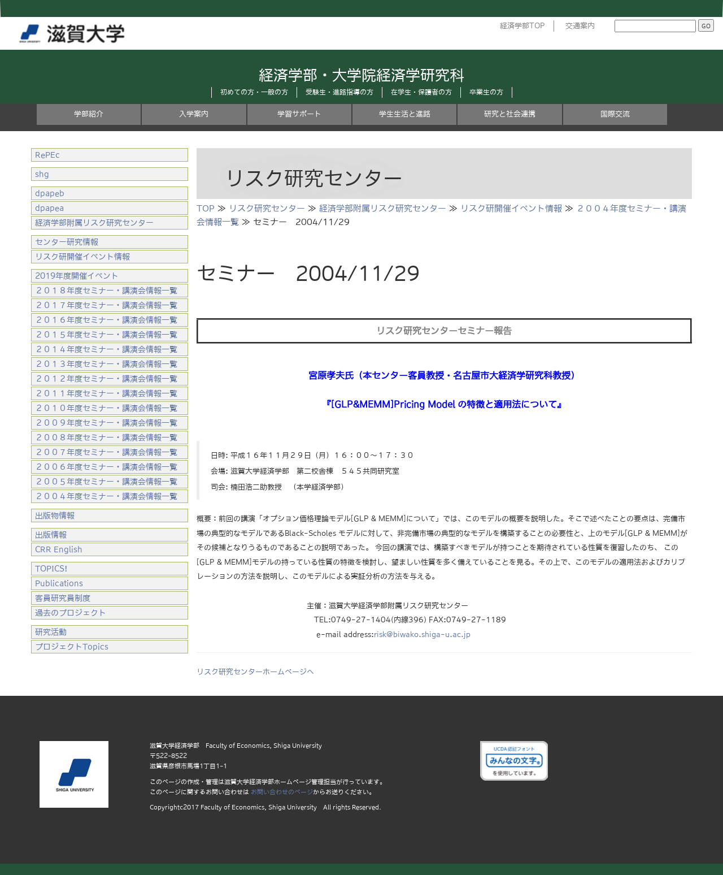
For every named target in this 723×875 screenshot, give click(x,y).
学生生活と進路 (404, 114)
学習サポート (299, 114)
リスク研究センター (267, 208)
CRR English (58, 549)
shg (42, 174)
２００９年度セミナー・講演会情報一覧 (106, 423)
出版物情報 (55, 515)
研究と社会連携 (509, 114)
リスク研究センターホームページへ (255, 671)
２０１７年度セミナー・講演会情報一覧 (106, 305)
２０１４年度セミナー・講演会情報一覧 (106, 349)
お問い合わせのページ (282, 792)
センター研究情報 (66, 242)
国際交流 (615, 114)
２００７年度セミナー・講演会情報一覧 (106, 452)
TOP (206, 208)
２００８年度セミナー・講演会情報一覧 (106, 437)
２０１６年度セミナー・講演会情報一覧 (106, 320)
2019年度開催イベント (77, 276)
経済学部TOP (522, 25)
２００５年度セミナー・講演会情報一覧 (106, 482)
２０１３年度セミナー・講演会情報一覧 (106, 364)
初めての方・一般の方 (254, 92)
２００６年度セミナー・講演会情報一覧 (106, 467)
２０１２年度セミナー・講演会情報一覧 (106, 379)
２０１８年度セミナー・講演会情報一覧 (106, 290)
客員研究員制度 (62, 598)
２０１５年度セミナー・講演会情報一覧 (106, 335)
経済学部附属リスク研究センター (382, 208)
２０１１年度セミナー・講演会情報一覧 (106, 393)
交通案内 (580, 25)
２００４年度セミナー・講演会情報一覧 (106, 496)
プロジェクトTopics (71, 647)
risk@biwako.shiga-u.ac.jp (422, 634)
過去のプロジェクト (70, 613)
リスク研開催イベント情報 (511, 208)
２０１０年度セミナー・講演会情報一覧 (106, 408)
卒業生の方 (486, 92)
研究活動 (51, 632)
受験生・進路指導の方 (339, 92)
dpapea (49, 208)
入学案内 (193, 114)
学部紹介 (88, 114)
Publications (59, 583)
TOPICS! (51, 569)
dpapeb (49, 193)
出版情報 (51, 535)
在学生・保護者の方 (421, 92)
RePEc (47, 155)
